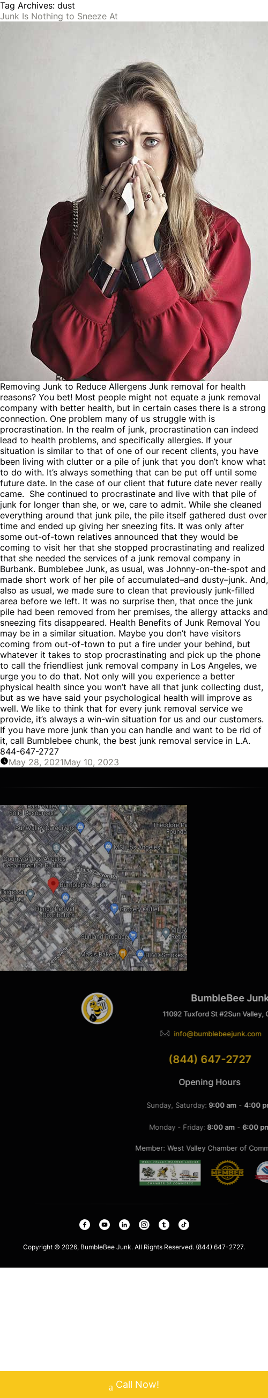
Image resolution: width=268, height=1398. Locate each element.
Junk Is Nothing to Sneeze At (59, 16)
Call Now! (134, 1386)
